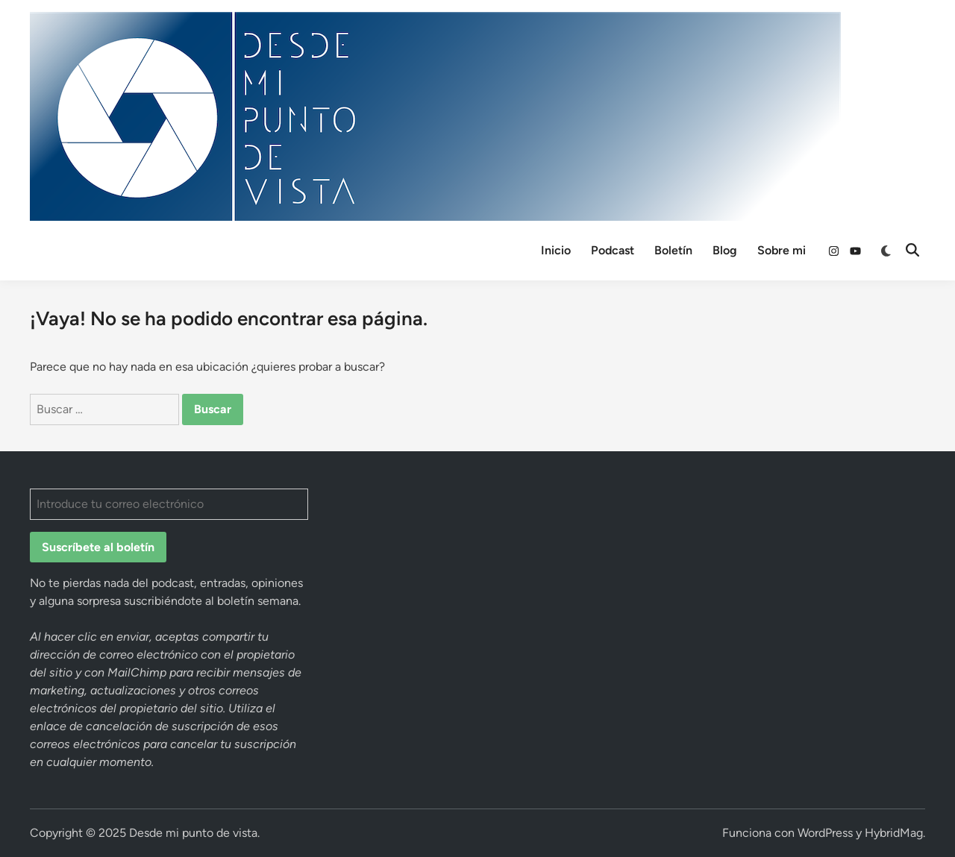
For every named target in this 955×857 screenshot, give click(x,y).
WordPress (825, 833)
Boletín (673, 250)
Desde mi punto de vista (193, 833)
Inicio (556, 250)
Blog (725, 250)
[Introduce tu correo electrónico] (169, 504)
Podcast (612, 250)
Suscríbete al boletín (98, 547)
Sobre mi (781, 250)
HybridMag (894, 833)
